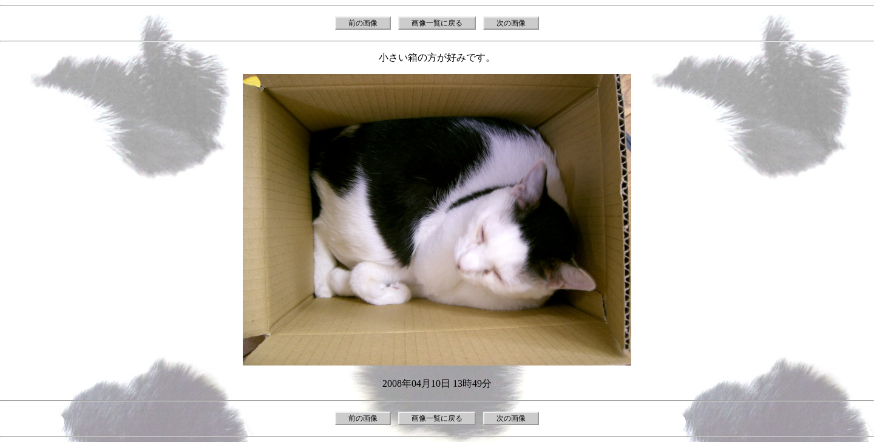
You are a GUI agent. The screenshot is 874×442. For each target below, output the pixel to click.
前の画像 (363, 23)
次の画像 (511, 23)
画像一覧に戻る (437, 23)
